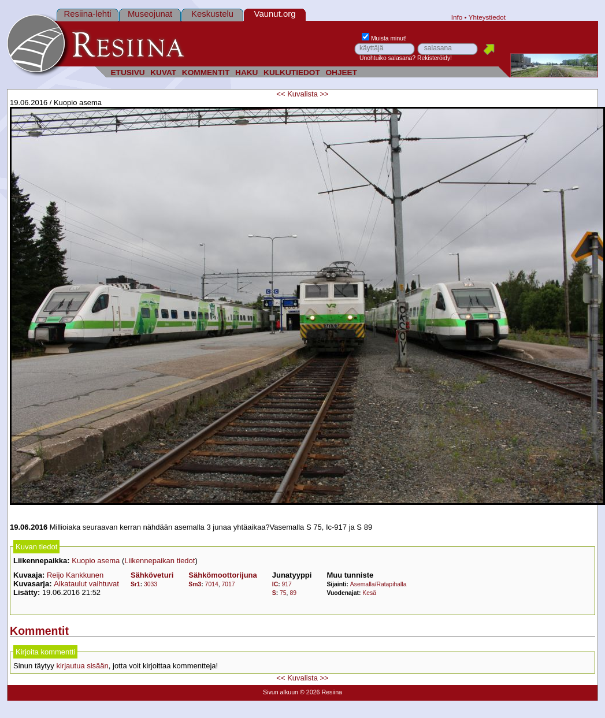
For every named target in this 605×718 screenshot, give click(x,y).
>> (324, 94)
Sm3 (194, 584)
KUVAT (163, 72)
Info (457, 17)
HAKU (246, 72)
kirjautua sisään (82, 665)
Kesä (369, 593)
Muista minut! (384, 38)
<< (280, 94)
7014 (211, 584)
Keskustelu (212, 13)
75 (283, 593)
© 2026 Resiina (321, 692)
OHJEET (341, 72)
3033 (150, 584)
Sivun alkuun (280, 692)
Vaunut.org (275, 13)
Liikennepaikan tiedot (159, 560)
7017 (228, 584)
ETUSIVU (127, 72)
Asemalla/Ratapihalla (378, 584)
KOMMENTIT (206, 72)
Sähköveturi (152, 575)
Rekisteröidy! (434, 58)
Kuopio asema (96, 560)
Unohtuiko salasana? (387, 58)
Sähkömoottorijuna (222, 575)
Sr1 (135, 584)
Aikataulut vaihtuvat (86, 583)
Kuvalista (302, 94)
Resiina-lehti (87, 13)
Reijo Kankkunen (75, 575)
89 (292, 593)
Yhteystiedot (487, 17)
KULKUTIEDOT (291, 72)
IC (275, 584)
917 (287, 584)
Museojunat (150, 13)
